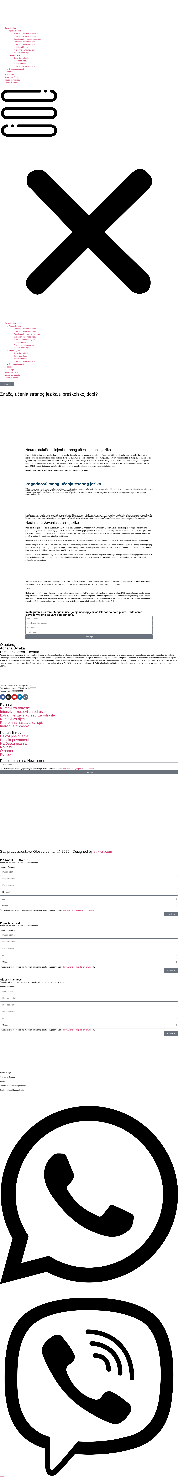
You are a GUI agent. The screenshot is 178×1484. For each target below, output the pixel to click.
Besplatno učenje (12, 77)
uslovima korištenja (69, 769)
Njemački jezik (15, 31)
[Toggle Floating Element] (2, 1479)
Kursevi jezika (10, 28)
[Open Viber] (89, 1475)
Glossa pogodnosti (16, 69)
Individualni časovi (21, 47)
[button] (89, 203)
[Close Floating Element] (2, 1043)
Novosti (6, 747)
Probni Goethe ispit (21, 53)
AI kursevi (8, 72)
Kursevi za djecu (20, 61)
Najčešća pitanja (13, 743)
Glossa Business (11, 83)
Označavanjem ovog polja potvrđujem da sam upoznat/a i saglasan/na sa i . (48, 769)
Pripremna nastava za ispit (24, 50)
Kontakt (6, 754)
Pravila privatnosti (14, 740)
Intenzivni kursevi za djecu (24, 44)
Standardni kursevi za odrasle (26, 34)
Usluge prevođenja (12, 80)
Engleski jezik (14, 55)
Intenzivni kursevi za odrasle (25, 36)
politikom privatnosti (86, 769)
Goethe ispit (9, 74)
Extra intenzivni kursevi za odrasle (27, 39)
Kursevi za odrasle (21, 58)
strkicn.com (103, 851)
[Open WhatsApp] (89, 1296)
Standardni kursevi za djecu (25, 42)
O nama (6, 751)
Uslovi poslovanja (14, 736)
